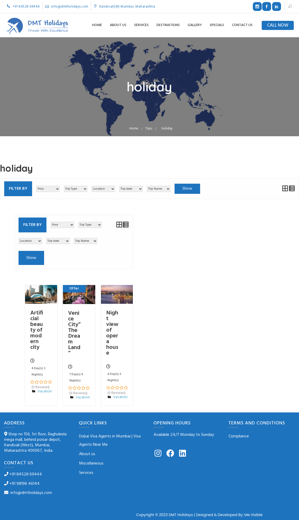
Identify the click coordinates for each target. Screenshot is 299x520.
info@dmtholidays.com (66, 6)
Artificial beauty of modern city (36, 330)
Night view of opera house (112, 333)
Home (97, 25)
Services (141, 25)
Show (187, 188)
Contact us (242, 25)
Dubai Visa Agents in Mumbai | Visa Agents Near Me (110, 440)
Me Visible (253, 514)
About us (118, 25)
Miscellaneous (91, 463)
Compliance (239, 436)
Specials (217, 25)
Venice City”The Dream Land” (74, 333)
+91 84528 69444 (23, 6)
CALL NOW (277, 25)
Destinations (168, 25)
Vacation (45, 391)
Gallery (195, 25)
